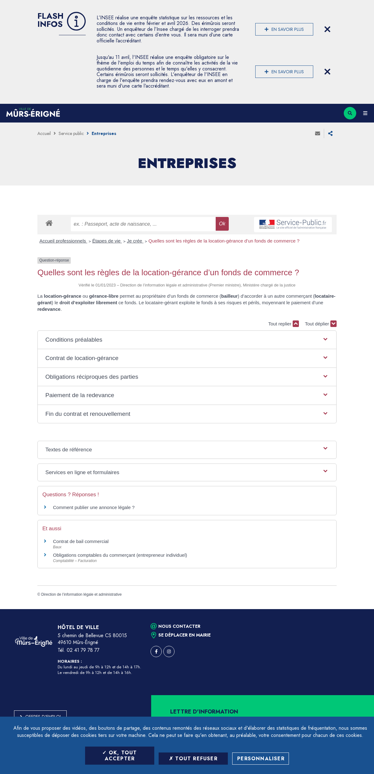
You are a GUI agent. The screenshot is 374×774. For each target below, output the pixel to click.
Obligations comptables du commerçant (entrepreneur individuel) (120, 555)
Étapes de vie (107, 240)
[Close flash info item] (327, 29)
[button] (187, 340)
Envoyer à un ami (317, 133)
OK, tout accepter (119, 755)
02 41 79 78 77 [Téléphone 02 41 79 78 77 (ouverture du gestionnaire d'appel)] (83, 650)
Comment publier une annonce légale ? (94, 507)
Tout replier (283, 323)
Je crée (135, 240)
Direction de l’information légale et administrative (81, 594)
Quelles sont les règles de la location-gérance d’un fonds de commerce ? (223, 240)
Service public (71, 133)
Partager (330, 133)
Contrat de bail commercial (80, 541)
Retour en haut (358, 609)
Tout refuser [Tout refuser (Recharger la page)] (193, 758)
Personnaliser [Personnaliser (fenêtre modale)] (261, 758)
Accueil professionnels (63, 240)
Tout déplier (321, 323)
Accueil (44, 133)
